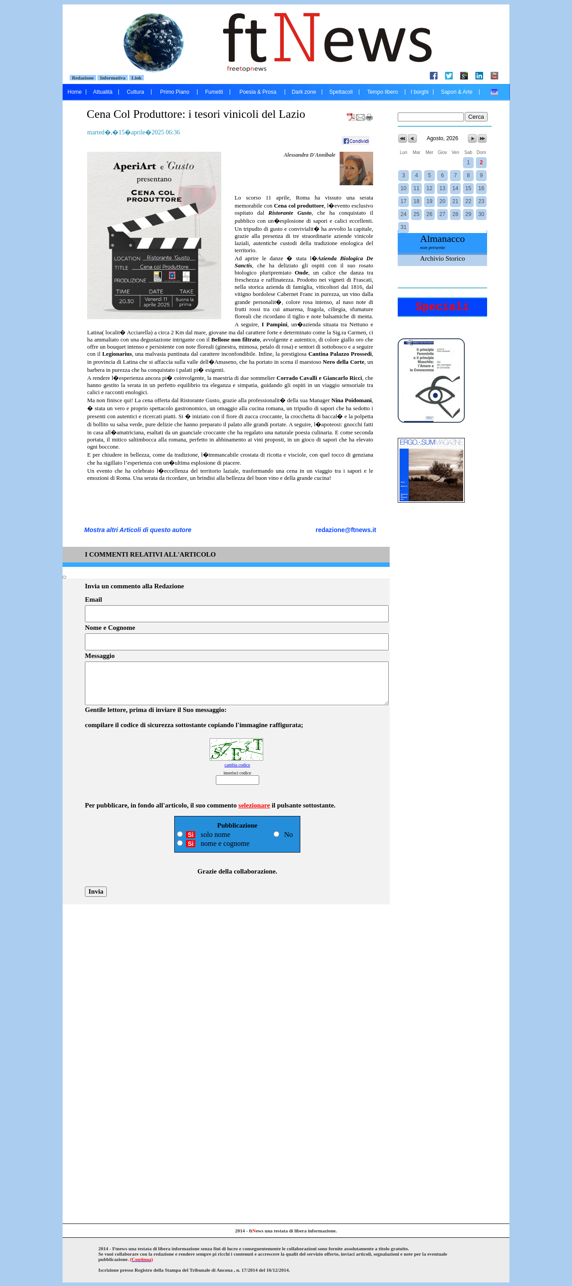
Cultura (135, 92)
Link (136, 77)
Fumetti (214, 92)
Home (74, 92)
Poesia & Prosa (258, 92)
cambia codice (237, 764)
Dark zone (304, 92)
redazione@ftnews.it (345, 529)
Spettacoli (341, 92)
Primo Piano (174, 92)
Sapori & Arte (457, 92)
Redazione (83, 77)
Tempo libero (382, 92)
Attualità (102, 92)
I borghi (420, 92)
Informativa (112, 77)
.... (494, 92)
